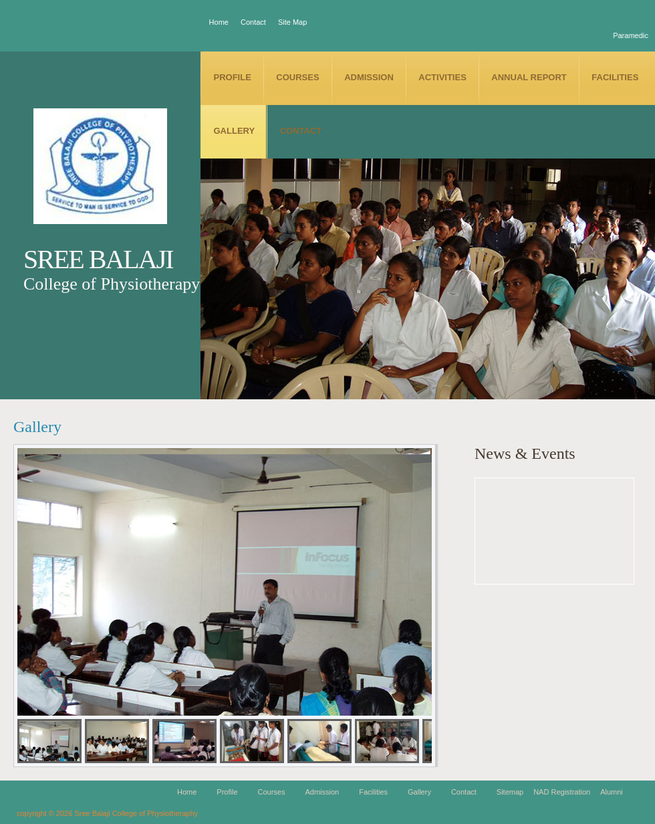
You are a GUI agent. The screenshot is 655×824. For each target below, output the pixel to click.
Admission (369, 77)
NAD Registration (561, 792)
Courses (297, 77)
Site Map (292, 22)
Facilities (615, 77)
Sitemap (510, 792)
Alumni (611, 792)
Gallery (234, 131)
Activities (442, 77)
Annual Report (528, 77)
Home (219, 22)
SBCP (100, 172)
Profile (232, 77)
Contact (253, 22)
